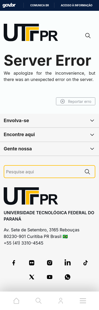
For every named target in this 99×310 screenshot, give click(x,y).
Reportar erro (75, 101)
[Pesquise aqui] (43, 172)
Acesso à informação (76, 5)
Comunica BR (39, 5)
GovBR (9, 5)
